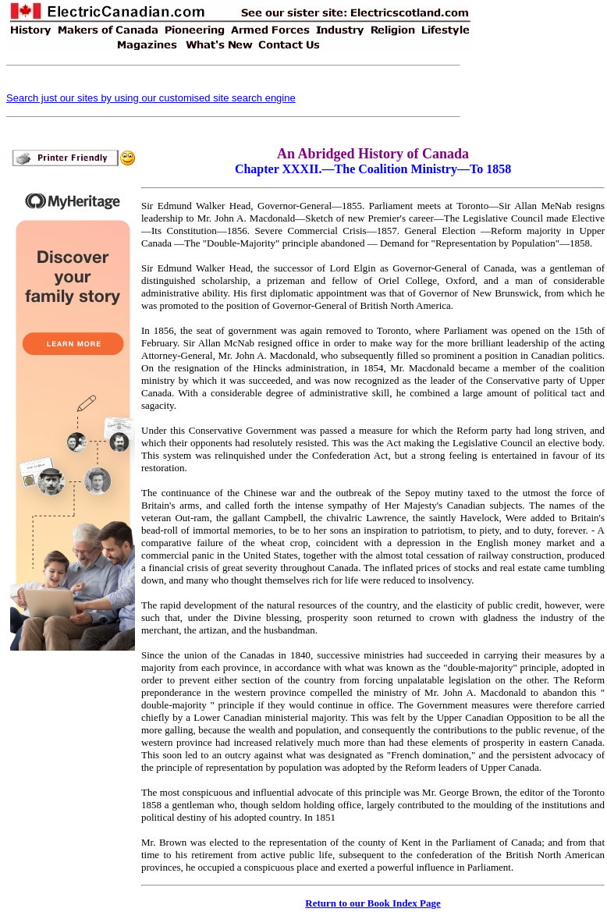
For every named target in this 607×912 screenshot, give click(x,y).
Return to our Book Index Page (372, 903)
